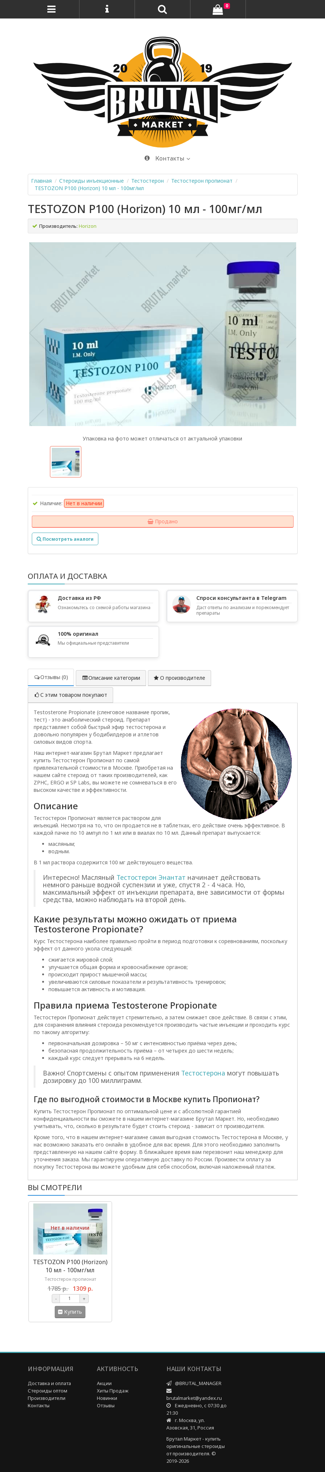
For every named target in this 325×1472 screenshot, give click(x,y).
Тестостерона (203, 1072)
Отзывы (106, 1405)
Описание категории (111, 677)
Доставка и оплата (49, 1383)
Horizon (88, 226)
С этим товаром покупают (70, 694)
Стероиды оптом (47, 1390)
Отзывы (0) (51, 677)
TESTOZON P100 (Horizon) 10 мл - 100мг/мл (89, 188)
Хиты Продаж (112, 1390)
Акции (104, 1383)
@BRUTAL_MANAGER (198, 1383)
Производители (46, 1398)
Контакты (39, 1405)
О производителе (179, 677)
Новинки (107, 1398)
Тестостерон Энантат (151, 877)
